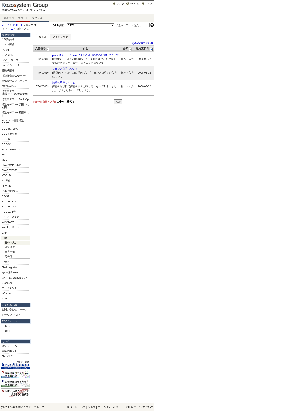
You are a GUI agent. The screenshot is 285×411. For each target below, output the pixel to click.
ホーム (6, 25)
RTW (10, 28)
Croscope (7, 282)
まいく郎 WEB (10, 272)
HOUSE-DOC (9, 206)
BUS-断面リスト (11, 190)
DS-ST (5, 196)
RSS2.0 (6, 331)
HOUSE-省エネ (10, 217)
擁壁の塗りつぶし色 (63, 82)
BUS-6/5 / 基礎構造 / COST (13, 122)
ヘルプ (91, 407)
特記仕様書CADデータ (15, 75)
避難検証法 (8, 70)
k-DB (4, 298)
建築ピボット (9, 350)
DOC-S (6, 138)
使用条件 (130, 407)
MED (4, 159)
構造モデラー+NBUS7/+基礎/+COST (15, 93)
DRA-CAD (7, 54)
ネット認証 (8, 44)
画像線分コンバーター (14, 80)
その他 (8, 256)
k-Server (6, 293)
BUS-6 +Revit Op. (12, 149)
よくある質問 (60, 36)
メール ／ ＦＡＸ (11, 314)
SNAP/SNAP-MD (11, 165)
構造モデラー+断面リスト (15, 114)
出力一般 (10, 251)
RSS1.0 (6, 325)
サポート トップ (76, 407)
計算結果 (10, 247)
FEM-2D (6, 185)
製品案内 (9, 17)
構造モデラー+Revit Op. (15, 99)
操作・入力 (11, 242)
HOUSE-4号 (9, 211)
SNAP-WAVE (9, 170)
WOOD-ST (8, 222)
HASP (5, 262)
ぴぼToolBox (9, 86)
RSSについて (145, 407)
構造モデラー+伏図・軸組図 (15, 106)
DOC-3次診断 (9, 133)
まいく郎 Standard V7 (14, 277)
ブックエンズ (9, 288)
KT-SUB (6, 175)
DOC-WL (7, 144)
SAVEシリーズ (10, 60)
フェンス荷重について (65, 68)
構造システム (9, 345)
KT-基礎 (6, 180)
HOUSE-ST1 (9, 201)
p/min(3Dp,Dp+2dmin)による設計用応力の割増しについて (85, 55)
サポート (23, 17)
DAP (4, 232)
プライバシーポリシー (111, 407)
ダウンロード (39, 17)
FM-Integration (10, 267)
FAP (4, 154)
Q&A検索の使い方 (142, 43)
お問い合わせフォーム (14, 309)
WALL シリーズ (10, 227)
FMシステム (9, 356)
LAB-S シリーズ (11, 65)
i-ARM (5, 49)
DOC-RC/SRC (10, 128)
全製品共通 (8, 39)
